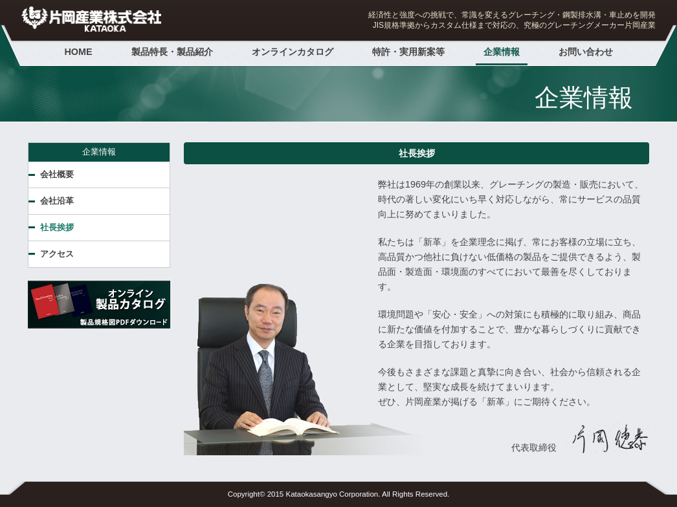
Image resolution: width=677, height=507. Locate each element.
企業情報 (501, 52)
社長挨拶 (57, 227)
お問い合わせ (586, 52)
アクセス (57, 254)
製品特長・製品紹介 (172, 52)
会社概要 (57, 174)
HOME (78, 52)
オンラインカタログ (292, 52)
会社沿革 (57, 201)
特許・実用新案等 (408, 52)
